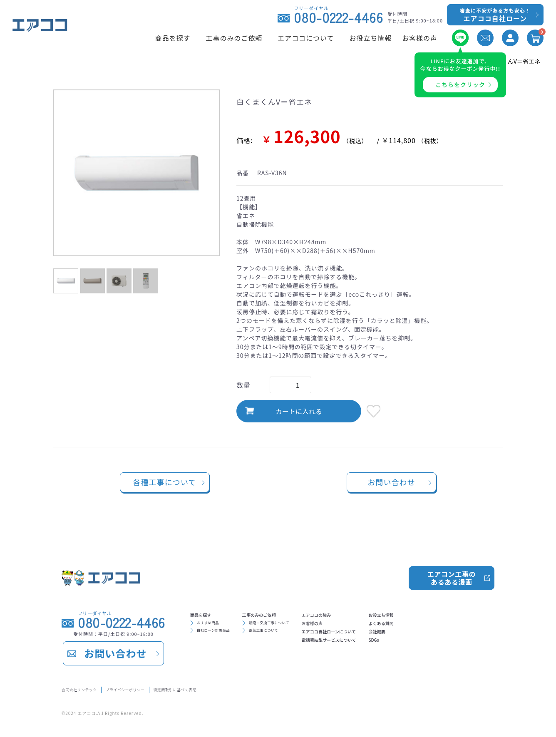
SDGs (454, 653)
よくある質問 (466, 627)
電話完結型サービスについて (390, 653)
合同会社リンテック (90, 688)
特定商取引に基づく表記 (241, 688)
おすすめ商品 (216, 626)
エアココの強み (370, 613)
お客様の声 (363, 627)
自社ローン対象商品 (225, 637)
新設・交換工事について (302, 626)
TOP (396, 61)
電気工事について (293, 637)
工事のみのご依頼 (290, 613)
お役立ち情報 (466, 613)
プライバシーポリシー (163, 688)
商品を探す (208, 613)
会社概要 (459, 640)
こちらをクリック (460, 84)
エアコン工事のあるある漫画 (451, 573)
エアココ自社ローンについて (390, 640)
